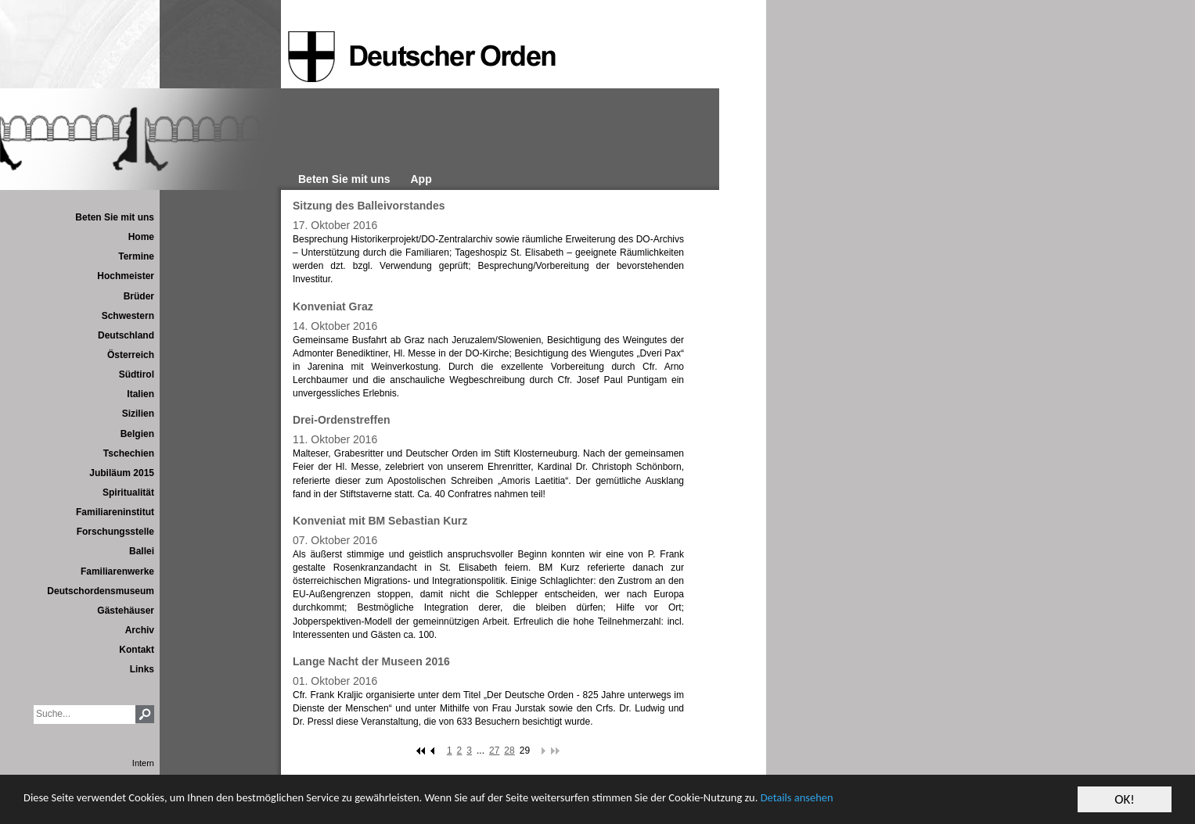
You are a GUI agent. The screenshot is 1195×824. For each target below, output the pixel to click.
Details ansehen (933, 801)
